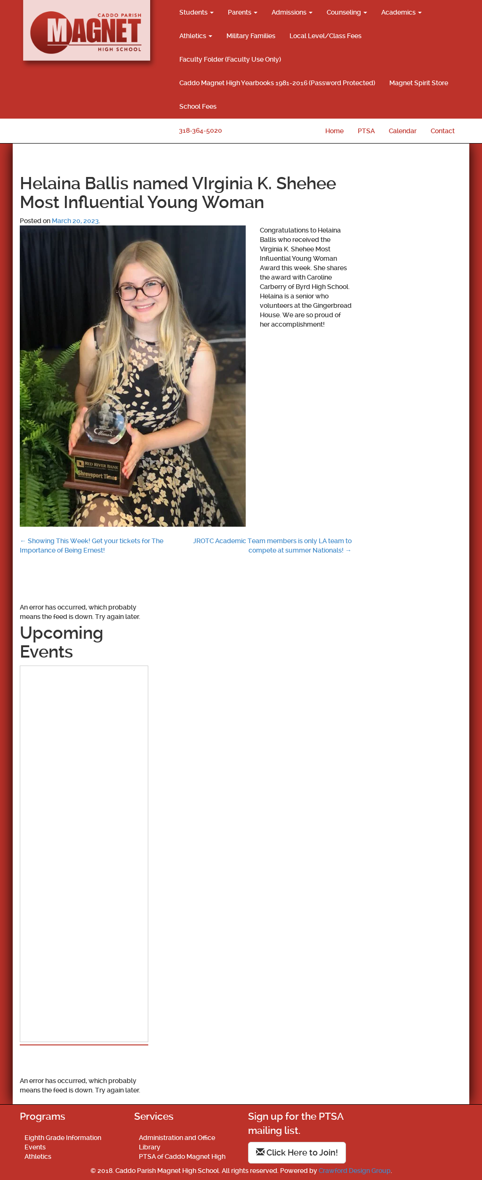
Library (150, 1147)
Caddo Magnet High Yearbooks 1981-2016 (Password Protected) (277, 83)
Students (196, 12)
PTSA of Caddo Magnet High (182, 1156)
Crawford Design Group (355, 1170)
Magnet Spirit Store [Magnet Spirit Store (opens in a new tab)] (418, 83)
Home (334, 131)
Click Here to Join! (297, 1152)
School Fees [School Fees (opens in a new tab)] (198, 106)
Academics (401, 12)
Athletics (195, 36)
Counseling (347, 12)
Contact (443, 131)
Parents (242, 12)
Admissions (292, 12)
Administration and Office (177, 1137)
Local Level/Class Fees (325, 36)
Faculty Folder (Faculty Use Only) (230, 59)
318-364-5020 (200, 130)
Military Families (250, 36)
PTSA (366, 131)
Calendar (403, 131)
